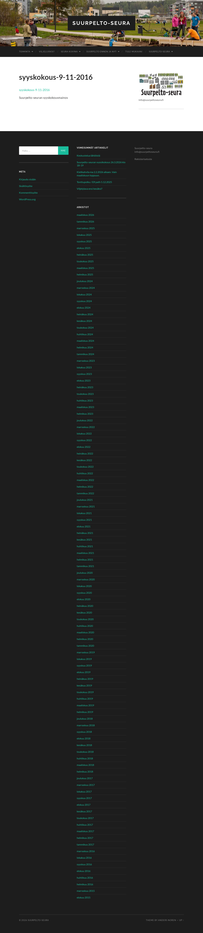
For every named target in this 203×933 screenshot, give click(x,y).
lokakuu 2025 (84, 234)
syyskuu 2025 (84, 241)
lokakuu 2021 (84, 513)
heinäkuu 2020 (85, 605)
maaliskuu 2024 (85, 340)
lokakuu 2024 (84, 294)
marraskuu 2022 (86, 426)
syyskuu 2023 (84, 373)
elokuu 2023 (83, 380)
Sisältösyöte (25, 185)
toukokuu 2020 (85, 619)
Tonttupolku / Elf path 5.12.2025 (94, 181)
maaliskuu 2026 (85, 214)
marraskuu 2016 (86, 851)
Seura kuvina (69, 51)
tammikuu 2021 (85, 566)
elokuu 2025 (83, 247)
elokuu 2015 (83, 897)
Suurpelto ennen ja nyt (101, 51)
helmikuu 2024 (85, 347)
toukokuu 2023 (85, 393)
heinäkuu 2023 (85, 387)
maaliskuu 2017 (85, 831)
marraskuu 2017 (86, 784)
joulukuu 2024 (85, 281)
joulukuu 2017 (85, 778)
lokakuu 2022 (84, 433)
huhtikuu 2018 (85, 758)
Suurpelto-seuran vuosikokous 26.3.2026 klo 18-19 (101, 164)
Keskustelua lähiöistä (88, 155)
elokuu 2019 (83, 672)
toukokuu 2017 (85, 817)
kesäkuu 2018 (84, 745)
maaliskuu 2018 (85, 764)
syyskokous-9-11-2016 (34, 90)
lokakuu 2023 (84, 367)
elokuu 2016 (83, 870)
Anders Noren (167, 920)
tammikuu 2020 (85, 645)
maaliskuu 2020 (85, 632)
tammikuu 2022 (85, 493)
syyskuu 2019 (84, 665)
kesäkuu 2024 (84, 320)
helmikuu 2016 (85, 884)
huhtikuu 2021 (85, 546)
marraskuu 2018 (86, 725)
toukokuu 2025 (85, 261)
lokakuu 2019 (84, 658)
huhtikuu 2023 (85, 400)
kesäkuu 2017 (84, 811)
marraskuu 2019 (86, 652)
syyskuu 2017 (84, 797)
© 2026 (23, 920)
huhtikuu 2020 (85, 625)
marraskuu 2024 (86, 287)
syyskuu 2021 (84, 519)
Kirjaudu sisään (27, 179)
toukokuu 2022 (85, 466)
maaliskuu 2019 (85, 705)
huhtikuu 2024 (85, 334)
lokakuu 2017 (84, 791)
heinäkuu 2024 (85, 314)
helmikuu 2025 (85, 274)
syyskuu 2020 (84, 592)
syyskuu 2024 (84, 301)
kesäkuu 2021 (84, 539)
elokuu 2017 (83, 804)
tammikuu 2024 (85, 354)
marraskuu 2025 (86, 228)
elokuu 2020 (83, 599)
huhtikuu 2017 (85, 824)
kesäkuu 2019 (84, 685)
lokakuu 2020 (84, 585)
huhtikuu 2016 (85, 877)
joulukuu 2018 (85, 718)
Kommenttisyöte (28, 192)
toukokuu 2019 (85, 692)
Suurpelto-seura (101, 23)
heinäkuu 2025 (85, 254)
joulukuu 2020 (85, 572)
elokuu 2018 (83, 738)
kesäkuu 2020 (84, 612)
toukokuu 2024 (85, 327)
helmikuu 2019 (85, 711)
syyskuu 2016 (84, 864)
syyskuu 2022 (84, 440)
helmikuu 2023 (85, 413)
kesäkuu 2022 (84, 460)
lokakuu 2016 (84, 857)
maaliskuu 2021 (85, 552)
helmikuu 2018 (85, 771)
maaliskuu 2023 (85, 406)
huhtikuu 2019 (85, 698)
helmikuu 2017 (85, 837)
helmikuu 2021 (85, 559)
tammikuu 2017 (85, 844)
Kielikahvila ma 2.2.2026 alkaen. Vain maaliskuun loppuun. (97, 173)
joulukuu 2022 (85, 420)
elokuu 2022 (83, 446)
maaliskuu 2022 (85, 479)
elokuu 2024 (83, 307)
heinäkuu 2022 (85, 453)
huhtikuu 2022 (85, 473)
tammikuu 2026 (85, 221)
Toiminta (24, 51)
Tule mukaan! (134, 51)
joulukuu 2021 (85, 499)
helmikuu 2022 (85, 486)
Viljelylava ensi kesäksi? (89, 188)
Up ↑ (181, 920)
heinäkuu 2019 (85, 678)
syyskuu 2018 (84, 731)
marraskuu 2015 (86, 890)
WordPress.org (27, 199)
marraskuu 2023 (86, 360)
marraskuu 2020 (86, 579)
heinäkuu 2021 (85, 532)
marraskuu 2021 (86, 506)
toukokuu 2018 (85, 751)
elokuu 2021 (83, 526)
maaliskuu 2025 (85, 267)
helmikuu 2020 (85, 638)
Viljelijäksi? (47, 51)
